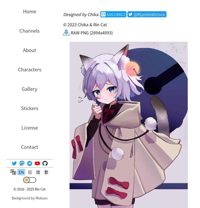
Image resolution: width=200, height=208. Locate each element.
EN (21, 172)
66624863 (116, 14)
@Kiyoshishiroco (149, 14)
